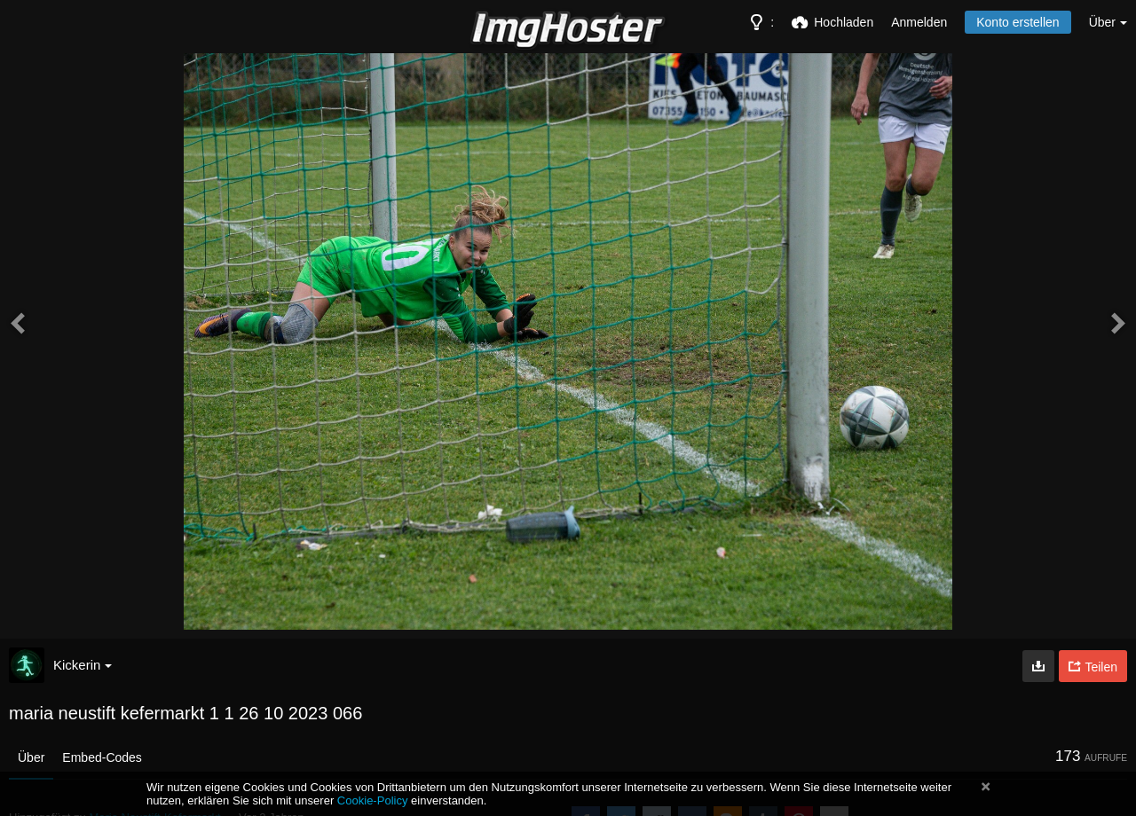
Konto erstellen (1017, 22)
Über (31, 757)
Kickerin (82, 664)
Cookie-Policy (372, 800)
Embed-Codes (102, 757)
